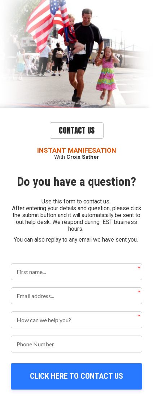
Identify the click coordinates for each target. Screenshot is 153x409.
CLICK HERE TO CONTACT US (76, 376)
